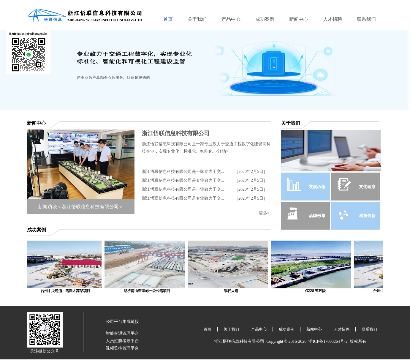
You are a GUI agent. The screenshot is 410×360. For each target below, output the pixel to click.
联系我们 (366, 19)
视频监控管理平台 (122, 348)
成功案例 (264, 19)
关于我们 (197, 19)
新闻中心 (298, 19)
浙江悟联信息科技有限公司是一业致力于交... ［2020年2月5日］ (205, 189)
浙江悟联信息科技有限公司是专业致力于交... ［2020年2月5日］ (205, 180)
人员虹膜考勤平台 (122, 341)
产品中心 (230, 19)
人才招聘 (332, 19)
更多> (264, 213)
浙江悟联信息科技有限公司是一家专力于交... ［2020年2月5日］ (205, 171)
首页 (168, 19)
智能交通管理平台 (122, 333)
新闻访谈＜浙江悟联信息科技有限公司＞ (81, 206)
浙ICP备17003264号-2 (327, 341)
